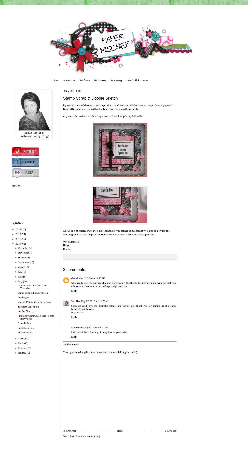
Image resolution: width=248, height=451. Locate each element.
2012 (18, 234)
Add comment (71, 344)
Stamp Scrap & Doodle (130, 116)
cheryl (74, 278)
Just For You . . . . (26, 311)
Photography (116, 80)
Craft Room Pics (26, 328)
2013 (18, 229)
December (23, 248)
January (22, 353)
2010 (18, 244)
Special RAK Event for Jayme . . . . (34, 302)
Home (56, 80)
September (24, 262)
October (22, 257)
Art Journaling (100, 80)
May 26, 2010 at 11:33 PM (92, 278)
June (20, 277)
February (23, 348)
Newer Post (70, 431)
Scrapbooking (69, 80)
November (24, 253)
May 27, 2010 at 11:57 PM (94, 301)
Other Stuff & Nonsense (137, 80)
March (21, 343)
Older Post (170, 431)
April (21, 338)
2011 (18, 239)
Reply (74, 291)
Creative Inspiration (89, 234)
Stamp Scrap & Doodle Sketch (33, 293)
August (22, 267)
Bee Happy (23, 297)
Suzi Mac (75, 301)
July (20, 272)
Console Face (24, 323)
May (20, 281)
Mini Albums (84, 80)
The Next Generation (28, 307)
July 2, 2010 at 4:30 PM (96, 327)
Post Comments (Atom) (88, 436)
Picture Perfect (25, 332)
